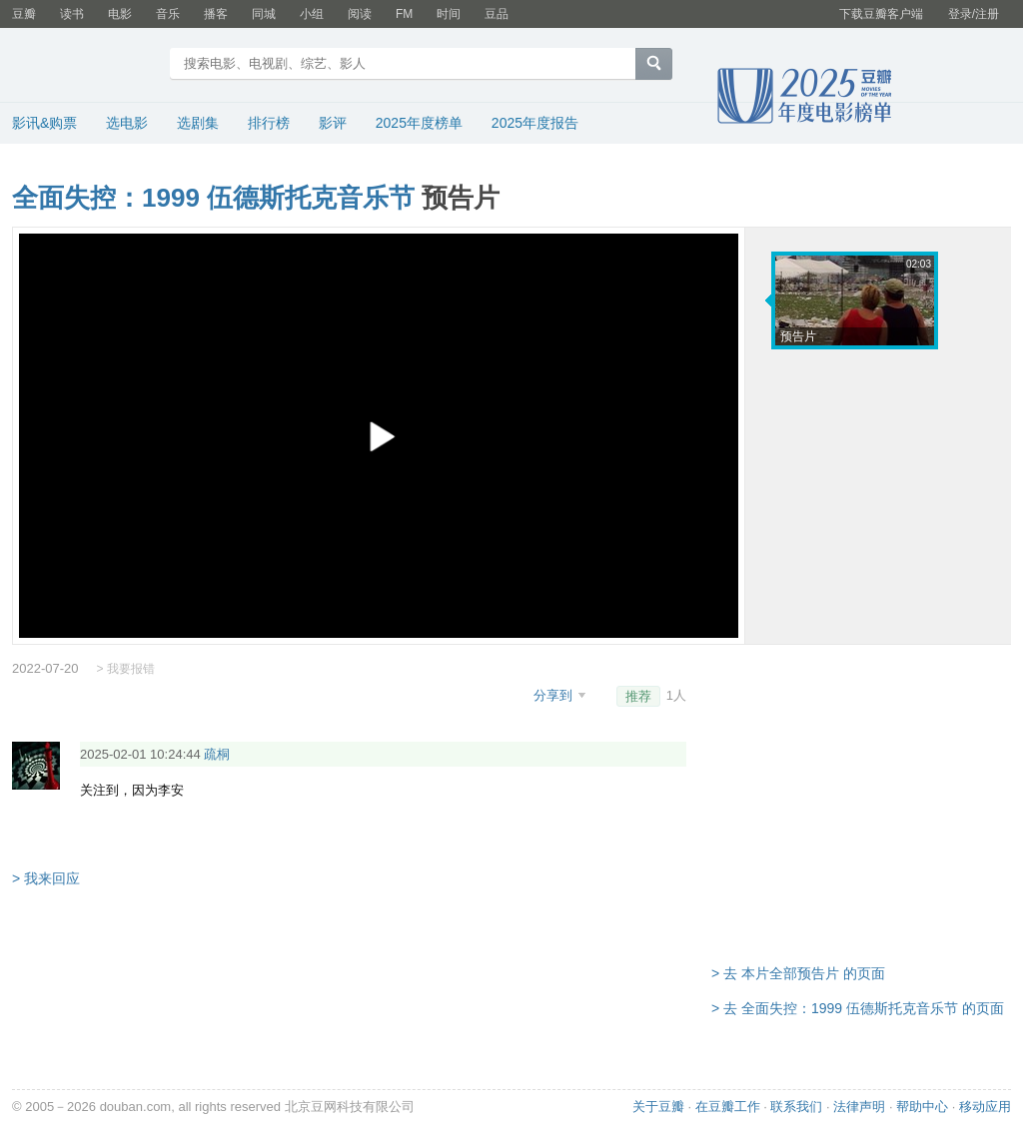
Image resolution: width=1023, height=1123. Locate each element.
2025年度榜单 (419, 123)
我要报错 (131, 669)
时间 (449, 14)
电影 (120, 14)
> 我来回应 (46, 878)
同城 (264, 14)
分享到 (554, 695)
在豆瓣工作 (727, 1106)
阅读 (360, 14)
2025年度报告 (535, 123)
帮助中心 (922, 1106)
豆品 (497, 14)
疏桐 (217, 754)
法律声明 (859, 1106)
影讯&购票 (44, 123)
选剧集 (198, 123)
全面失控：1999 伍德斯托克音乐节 (213, 198)
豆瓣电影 (84, 66)
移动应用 (985, 1106)
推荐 (638, 696)
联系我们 (796, 1106)
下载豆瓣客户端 (881, 14)
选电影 (127, 123)
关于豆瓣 (658, 1106)
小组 (312, 14)
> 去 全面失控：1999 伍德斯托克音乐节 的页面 (857, 1008)
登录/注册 (973, 14)
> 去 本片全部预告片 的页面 (798, 973)
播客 (216, 14)
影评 (333, 123)
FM (404, 14)
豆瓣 (24, 14)
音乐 (168, 14)
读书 (72, 14)
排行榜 (269, 123)
